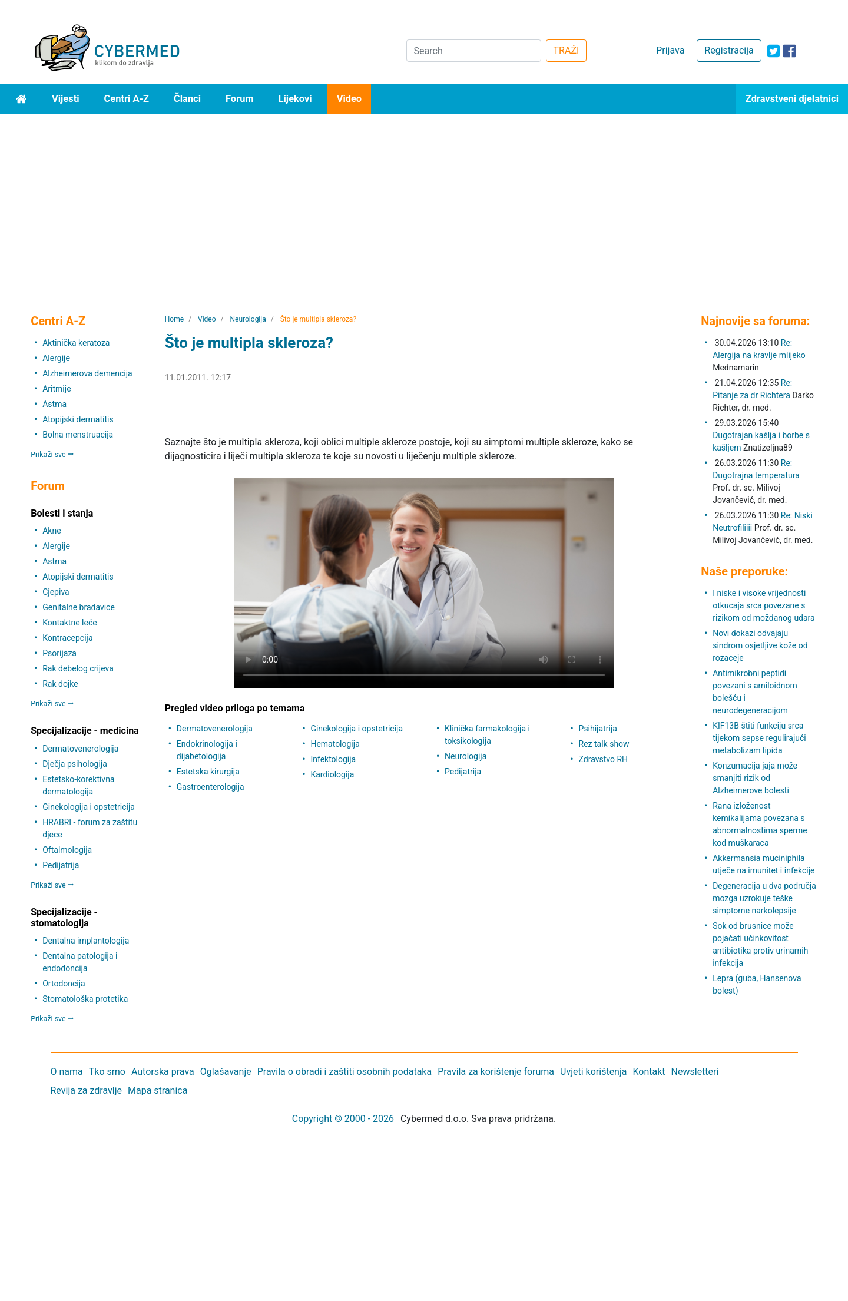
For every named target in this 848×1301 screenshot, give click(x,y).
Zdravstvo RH (603, 759)
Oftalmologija (67, 850)
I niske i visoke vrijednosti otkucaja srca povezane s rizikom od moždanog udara (764, 605)
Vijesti (66, 98)
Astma (54, 404)
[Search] (473, 50)
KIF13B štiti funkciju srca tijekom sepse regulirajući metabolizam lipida (759, 738)
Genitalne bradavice (78, 607)
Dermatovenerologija (80, 748)
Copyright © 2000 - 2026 (343, 1118)
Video (349, 98)
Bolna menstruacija (77, 434)
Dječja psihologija (74, 764)
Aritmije (56, 388)
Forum (240, 98)
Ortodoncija (63, 983)
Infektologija (333, 759)
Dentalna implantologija (85, 940)
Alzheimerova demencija (87, 373)
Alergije (56, 358)
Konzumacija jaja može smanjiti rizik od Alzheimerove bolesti (755, 778)
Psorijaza (59, 653)
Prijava (670, 50)
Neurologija (465, 756)
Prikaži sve (52, 454)
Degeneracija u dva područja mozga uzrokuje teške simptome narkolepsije (764, 898)
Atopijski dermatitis (77, 419)
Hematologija (334, 744)
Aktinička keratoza (76, 342)
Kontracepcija (67, 638)
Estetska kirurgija (208, 771)
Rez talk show (604, 744)
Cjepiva (55, 592)
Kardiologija (332, 774)
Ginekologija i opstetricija (88, 807)
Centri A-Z (126, 98)
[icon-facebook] (789, 51)
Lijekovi (295, 98)
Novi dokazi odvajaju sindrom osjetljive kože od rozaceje (760, 645)
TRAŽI (566, 50)
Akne (51, 530)
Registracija (728, 50)
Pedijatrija (60, 865)
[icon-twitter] (773, 51)
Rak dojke (60, 683)
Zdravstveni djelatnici (792, 98)
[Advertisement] (424, 202)
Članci (187, 98)
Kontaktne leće (69, 622)
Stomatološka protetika (85, 999)
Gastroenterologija (210, 787)
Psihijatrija (598, 728)
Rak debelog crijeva (78, 668)
